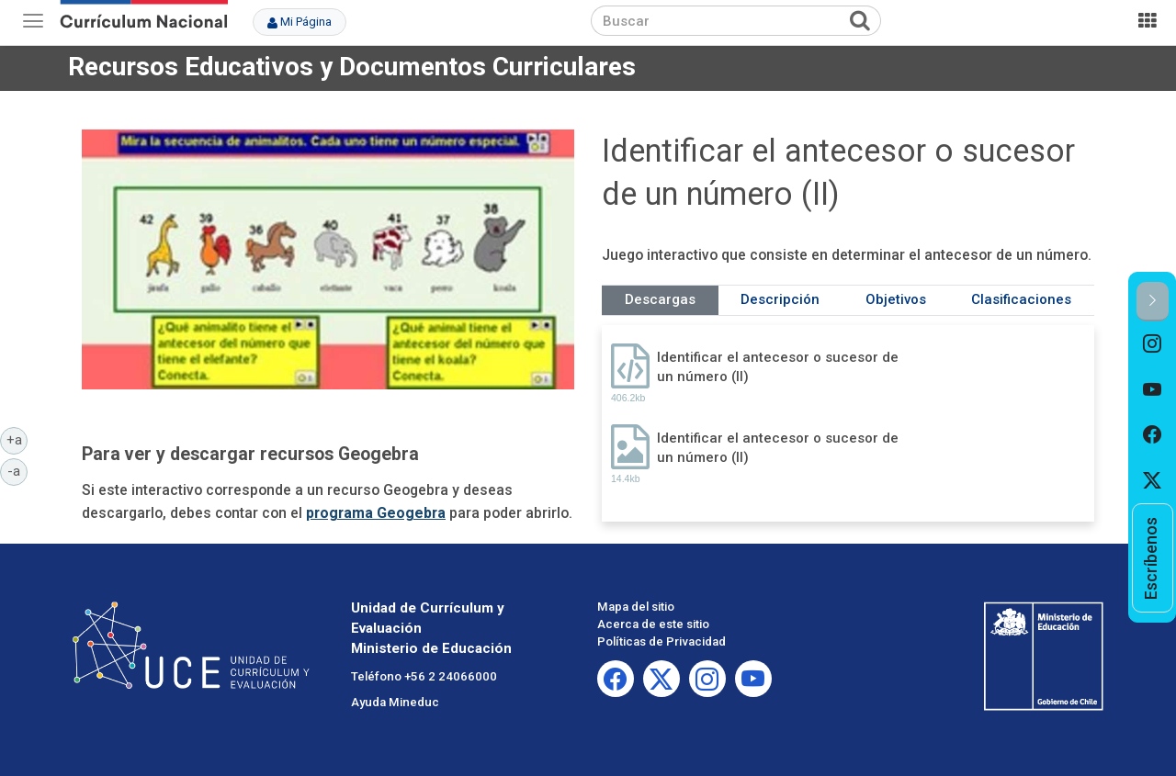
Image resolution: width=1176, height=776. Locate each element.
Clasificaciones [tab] (1021, 299)
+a (17, 439)
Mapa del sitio (635, 606)
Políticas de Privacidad (661, 641)
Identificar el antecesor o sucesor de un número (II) (778, 367)
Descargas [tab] (660, 299)
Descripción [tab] (780, 299)
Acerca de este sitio (653, 624)
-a (17, 470)
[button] (1152, 301)
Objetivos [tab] (895, 299)
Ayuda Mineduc (395, 702)
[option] (1152, 344)
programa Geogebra (376, 513)
